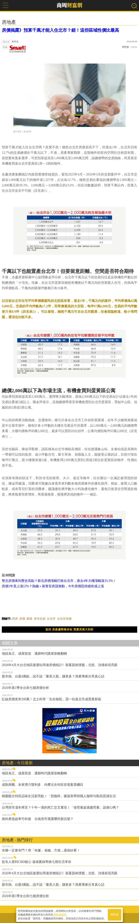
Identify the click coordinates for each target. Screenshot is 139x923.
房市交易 (39, 618)
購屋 (29, 618)
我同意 (114, 914)
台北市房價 (64, 618)
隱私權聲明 (60, 914)
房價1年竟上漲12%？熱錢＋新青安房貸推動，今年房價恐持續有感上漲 (53, 586)
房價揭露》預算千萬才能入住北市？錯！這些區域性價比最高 (60, 30)
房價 (22, 618)
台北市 (51, 618)
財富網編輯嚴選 (17, 49)
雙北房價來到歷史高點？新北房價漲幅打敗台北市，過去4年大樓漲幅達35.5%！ (59, 581)
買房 (15, 618)
